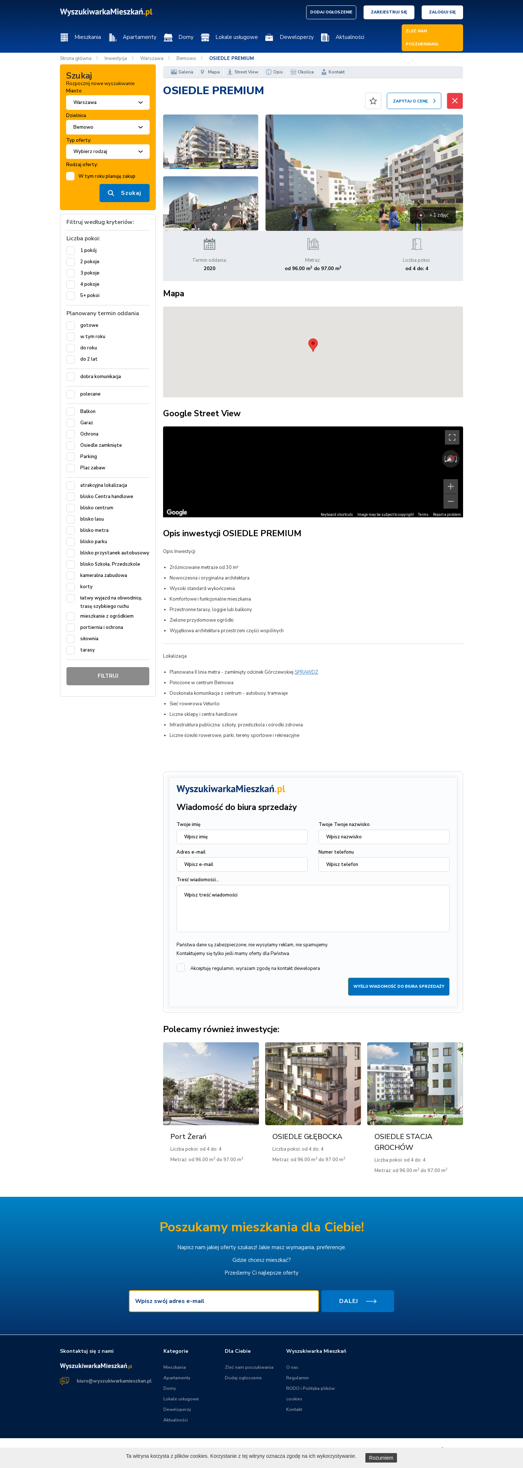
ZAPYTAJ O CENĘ (410, 101)
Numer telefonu (336, 852)
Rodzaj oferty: (82, 164)
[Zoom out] (450, 501)
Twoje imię (188, 824)
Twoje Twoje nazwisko (344, 824)
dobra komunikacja (100, 376)
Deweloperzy (297, 37)
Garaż (86, 423)
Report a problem (447, 515)
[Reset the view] (450, 458)
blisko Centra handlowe (106, 496)
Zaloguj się (442, 12)
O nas (292, 1367)
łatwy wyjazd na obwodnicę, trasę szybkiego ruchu (111, 602)
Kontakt (337, 72)
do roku (88, 348)
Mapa (214, 72)
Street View (246, 72)
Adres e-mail (191, 852)
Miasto (74, 91)
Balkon (88, 411)
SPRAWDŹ (306, 672)
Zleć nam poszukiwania (249, 1367)
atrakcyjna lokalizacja (103, 485)
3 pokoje (90, 273)
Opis (278, 72)
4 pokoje (90, 284)
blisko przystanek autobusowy (114, 553)
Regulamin (297, 1378)
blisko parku (93, 541)
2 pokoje (90, 261)
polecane (90, 394)
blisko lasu (92, 519)
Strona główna (76, 58)
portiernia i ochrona (101, 627)
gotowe (89, 325)
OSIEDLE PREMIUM (231, 58)
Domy (186, 37)
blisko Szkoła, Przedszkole (110, 564)
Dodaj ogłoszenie (243, 1378)
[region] (313, 471)
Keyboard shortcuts (337, 515)
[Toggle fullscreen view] (452, 437)
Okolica (306, 72)
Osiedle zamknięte (101, 445)
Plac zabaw (92, 468)
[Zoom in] (450, 486)
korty (86, 586)
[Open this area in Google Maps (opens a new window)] (177, 512)
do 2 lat (89, 359)
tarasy (87, 650)
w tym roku (92, 336)
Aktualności (350, 37)
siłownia (89, 638)
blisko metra (94, 530)
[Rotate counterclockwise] (444, 459)
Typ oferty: (79, 140)
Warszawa (151, 58)
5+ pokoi (90, 295)
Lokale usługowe (236, 37)
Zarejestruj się (389, 12)
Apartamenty (140, 37)
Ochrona (89, 434)
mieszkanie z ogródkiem (107, 616)
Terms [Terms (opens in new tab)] (423, 515)
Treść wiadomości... (198, 880)
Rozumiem (381, 1458)
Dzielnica (76, 115)
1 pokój (88, 250)
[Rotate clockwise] (456, 459)
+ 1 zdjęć (439, 215)
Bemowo (186, 58)
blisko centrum (96, 508)
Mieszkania (87, 37)
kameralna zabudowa (103, 575)
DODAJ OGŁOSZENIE (331, 12)
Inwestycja (116, 58)
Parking (88, 456)
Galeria (185, 72)
